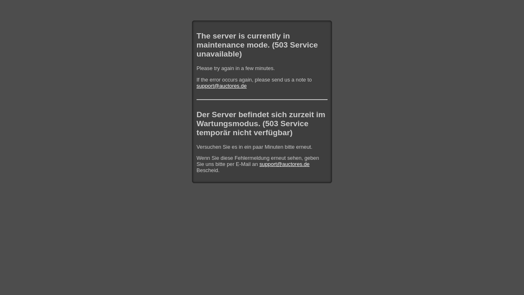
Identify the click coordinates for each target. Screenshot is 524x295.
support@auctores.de (221, 86)
